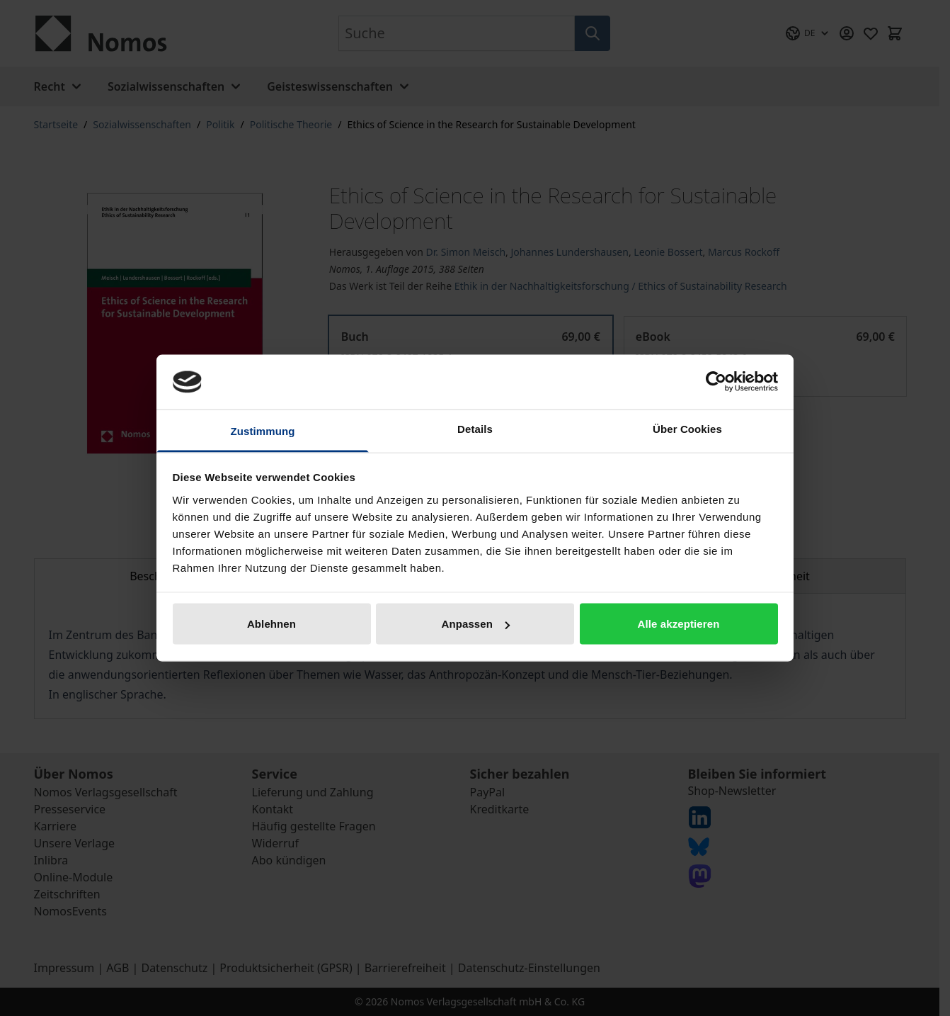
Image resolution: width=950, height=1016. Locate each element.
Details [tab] (475, 428)
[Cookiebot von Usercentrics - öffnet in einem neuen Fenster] (716, 382)
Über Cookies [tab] (687, 428)
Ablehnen (271, 624)
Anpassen (476, 624)
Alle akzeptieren (679, 624)
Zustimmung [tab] (263, 430)
